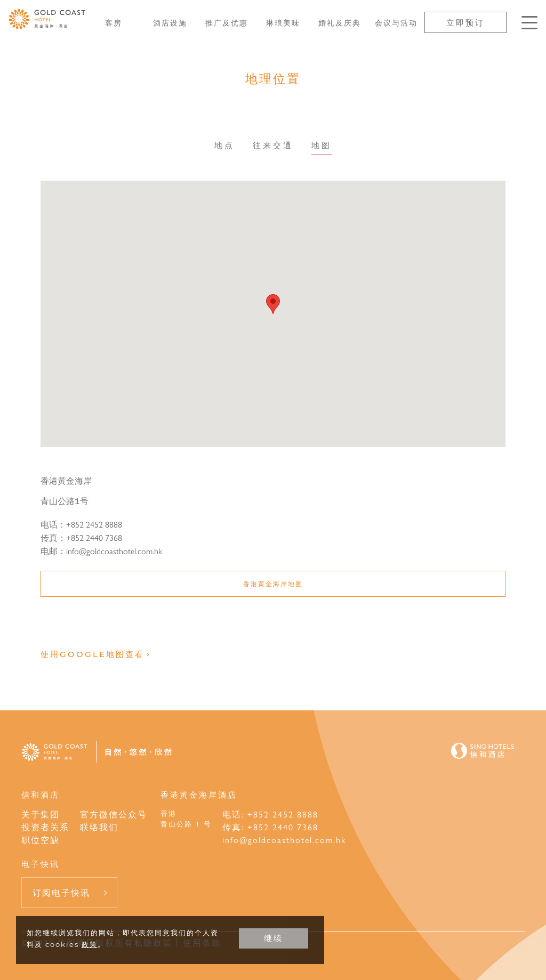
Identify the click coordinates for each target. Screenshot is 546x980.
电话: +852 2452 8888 (270, 814)
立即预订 (465, 22)
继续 (273, 938)
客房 (113, 22)
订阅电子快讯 (61, 892)
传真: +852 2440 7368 (270, 827)
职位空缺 (40, 839)
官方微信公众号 (113, 814)
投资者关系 (45, 827)
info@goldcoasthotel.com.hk (284, 839)
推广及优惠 (226, 22)
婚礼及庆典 (339, 22)
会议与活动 (396, 22)
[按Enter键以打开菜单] (529, 22)
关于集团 (40, 814)
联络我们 (99, 827)
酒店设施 (170, 22)
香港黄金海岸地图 (273, 583)
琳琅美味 (283, 22)
